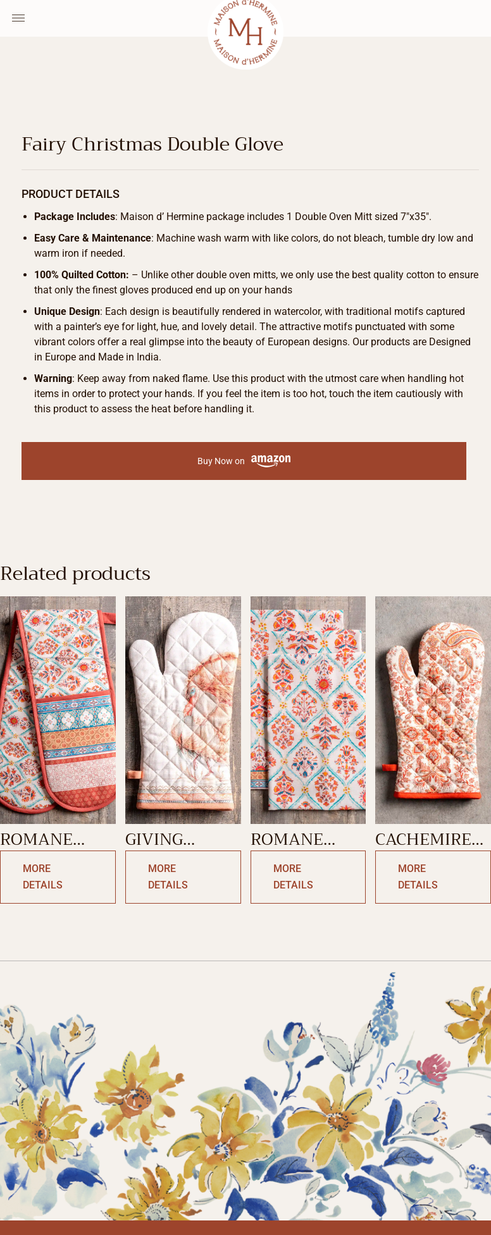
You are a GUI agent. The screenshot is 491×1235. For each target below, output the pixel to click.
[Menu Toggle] (18, 18)
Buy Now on (243, 461)
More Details (43, 877)
